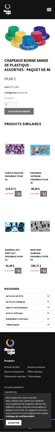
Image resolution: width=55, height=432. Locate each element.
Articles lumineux (26, 302)
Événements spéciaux (26, 319)
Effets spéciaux (26, 313)
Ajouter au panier (19, 111)
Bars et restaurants (26, 307)
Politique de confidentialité (20, 416)
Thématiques (26, 324)
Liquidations (10, 391)
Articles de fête (26, 296)
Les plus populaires (14, 387)
